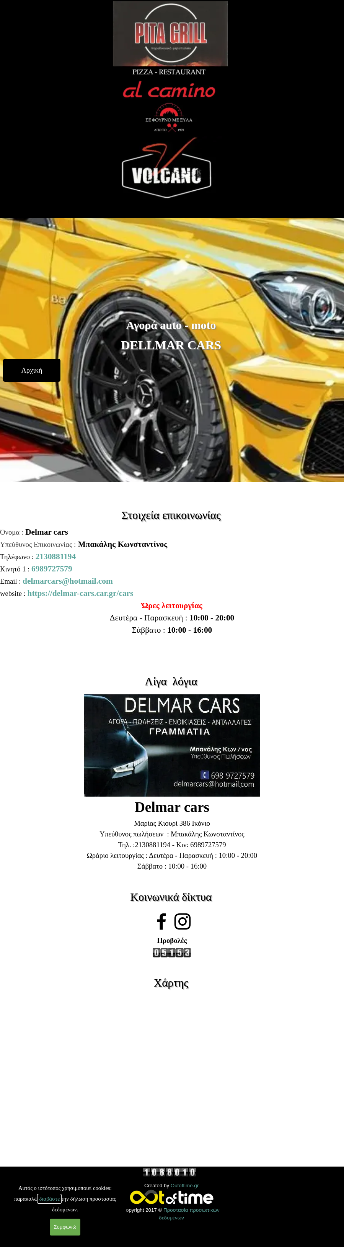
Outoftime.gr (185, 1185)
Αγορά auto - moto (171, 325)
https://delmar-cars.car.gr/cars (81, 593)
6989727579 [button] (51, 568)
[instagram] (182, 921)
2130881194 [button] (56, 556)
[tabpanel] (172, 562)
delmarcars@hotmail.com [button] (68, 581)
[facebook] (161, 921)
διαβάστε (49, 1199)
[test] (31, 370)
